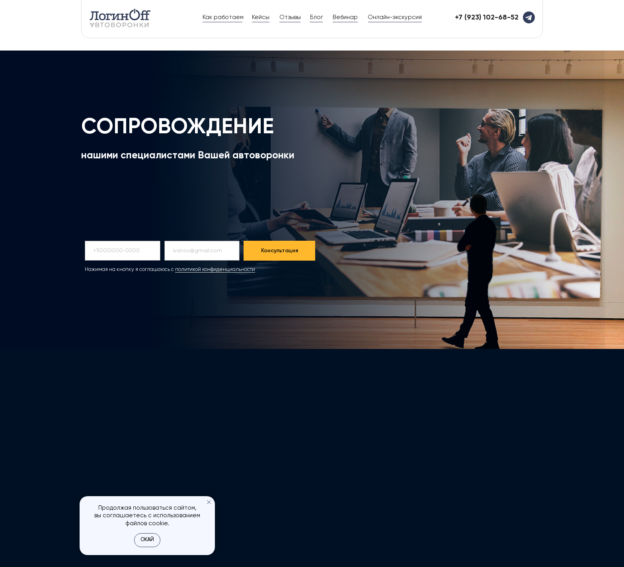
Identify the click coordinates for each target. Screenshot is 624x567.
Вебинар (345, 17)
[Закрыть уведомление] (209, 502)
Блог (316, 17)
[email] (202, 251)
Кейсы (260, 17)
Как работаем (223, 17)
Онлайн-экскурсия (395, 17)
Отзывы (290, 17)
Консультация (279, 250)
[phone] (122, 251)
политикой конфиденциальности (215, 269)
